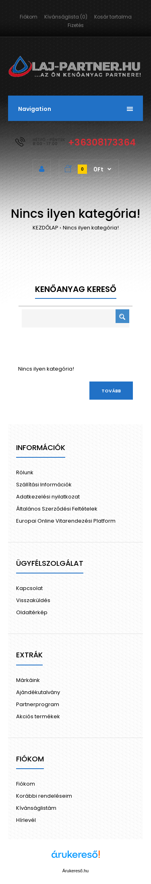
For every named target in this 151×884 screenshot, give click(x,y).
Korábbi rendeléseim (44, 796)
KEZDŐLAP (45, 227)
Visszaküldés (33, 600)
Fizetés (76, 25)
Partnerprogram (37, 704)
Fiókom (28, 16)
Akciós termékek (38, 716)
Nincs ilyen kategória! (91, 227)
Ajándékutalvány (38, 692)
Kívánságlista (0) (65, 16)
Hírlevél (26, 820)
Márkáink (28, 680)
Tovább (111, 391)
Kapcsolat (29, 588)
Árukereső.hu (75, 870)
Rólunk (24, 472)
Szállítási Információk (44, 484)
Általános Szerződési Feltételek (56, 509)
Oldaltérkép (32, 612)
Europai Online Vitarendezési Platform (66, 521)
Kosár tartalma (113, 16)
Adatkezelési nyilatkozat (48, 496)
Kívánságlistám (36, 808)
